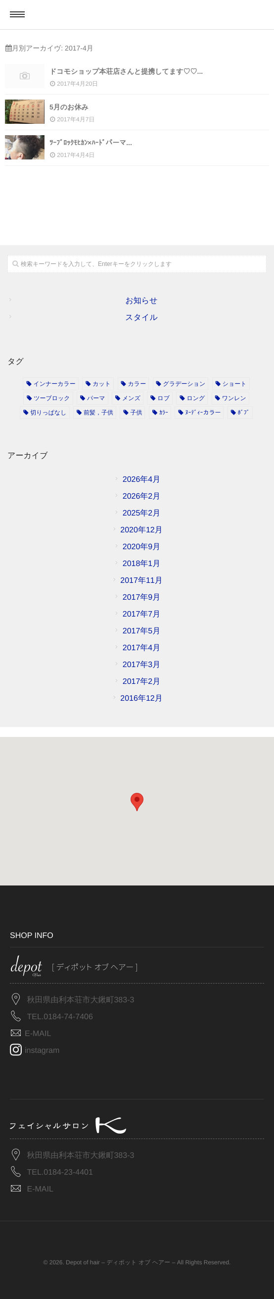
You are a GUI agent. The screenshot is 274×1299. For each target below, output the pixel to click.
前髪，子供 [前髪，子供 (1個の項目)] (98, 412)
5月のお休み (69, 107)
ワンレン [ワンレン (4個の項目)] (234, 398)
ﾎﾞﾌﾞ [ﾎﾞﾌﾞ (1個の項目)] (244, 412)
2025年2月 (142, 513)
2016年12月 (141, 698)
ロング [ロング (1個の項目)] (195, 398)
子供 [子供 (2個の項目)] (136, 412)
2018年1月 (142, 564)
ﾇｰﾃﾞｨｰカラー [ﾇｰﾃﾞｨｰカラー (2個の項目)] (203, 412)
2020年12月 (141, 530)
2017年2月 (142, 681)
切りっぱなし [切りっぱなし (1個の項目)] (48, 412)
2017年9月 (142, 597)
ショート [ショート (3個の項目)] (235, 383)
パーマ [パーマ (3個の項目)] (96, 398)
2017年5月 (142, 631)
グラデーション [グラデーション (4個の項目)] (184, 383)
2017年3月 (142, 665)
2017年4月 (142, 648)
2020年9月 (142, 547)
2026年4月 (142, 479)
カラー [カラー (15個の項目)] (137, 383)
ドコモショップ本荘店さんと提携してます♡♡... (126, 71)
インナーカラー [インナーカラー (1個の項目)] (54, 383)
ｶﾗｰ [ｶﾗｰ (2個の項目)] (163, 412)
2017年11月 (141, 580)
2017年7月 (142, 614)
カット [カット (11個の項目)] (101, 383)
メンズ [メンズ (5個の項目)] (131, 398)
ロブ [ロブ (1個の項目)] (163, 398)
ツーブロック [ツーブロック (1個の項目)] (52, 398)
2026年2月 (142, 496)
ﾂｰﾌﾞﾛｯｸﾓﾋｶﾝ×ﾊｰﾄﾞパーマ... (90, 143)
